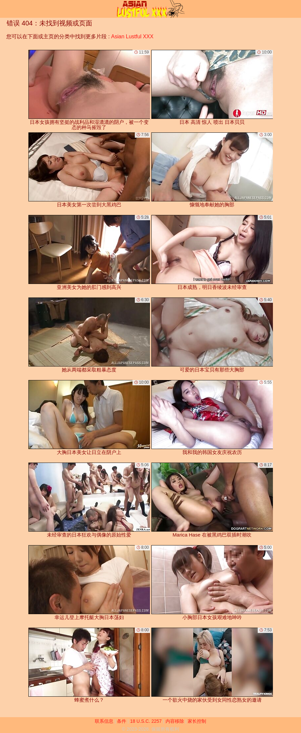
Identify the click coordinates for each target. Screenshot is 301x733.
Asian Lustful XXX (132, 36)
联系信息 (104, 721)
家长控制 (197, 721)
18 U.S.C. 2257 (146, 721)
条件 (121, 721)
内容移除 (175, 721)
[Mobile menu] (6, 9)
